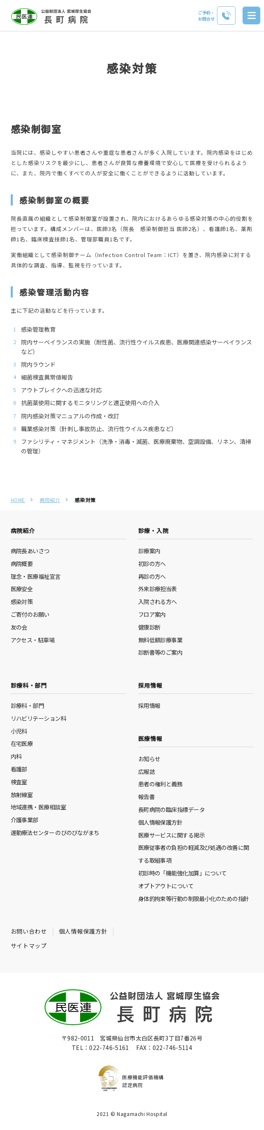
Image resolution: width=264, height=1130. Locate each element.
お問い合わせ (29, 931)
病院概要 (22, 563)
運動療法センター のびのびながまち (55, 832)
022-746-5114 (172, 1047)
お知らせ (149, 759)
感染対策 (22, 601)
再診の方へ (152, 576)
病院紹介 (50, 499)
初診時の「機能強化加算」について (182, 873)
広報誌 (146, 771)
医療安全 (22, 589)
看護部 (19, 769)
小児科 (19, 731)
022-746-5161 (109, 1047)
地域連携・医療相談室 (38, 807)
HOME (18, 499)
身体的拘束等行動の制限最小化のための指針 (193, 898)
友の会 (19, 627)
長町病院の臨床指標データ (171, 809)
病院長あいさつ (30, 551)
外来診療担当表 (157, 589)
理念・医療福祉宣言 (36, 576)
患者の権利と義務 (160, 784)
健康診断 (149, 627)
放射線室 (22, 794)
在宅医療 (22, 743)
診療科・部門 (27, 705)
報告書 (146, 797)
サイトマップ (29, 945)
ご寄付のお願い (30, 614)
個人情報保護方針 (160, 822)
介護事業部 (24, 820)
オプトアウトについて (165, 886)
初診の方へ (152, 563)
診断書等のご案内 (160, 652)
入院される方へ (157, 601)
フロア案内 (152, 614)
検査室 (19, 782)
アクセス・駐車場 (33, 640)
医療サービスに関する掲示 (171, 835)
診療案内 (149, 551)
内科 (16, 756)
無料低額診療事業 (160, 640)
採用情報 (149, 705)
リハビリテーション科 (38, 718)
